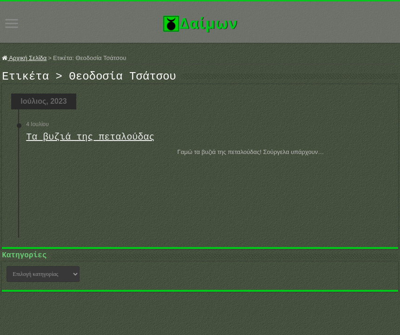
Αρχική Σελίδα (24, 57)
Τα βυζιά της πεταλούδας (90, 140)
